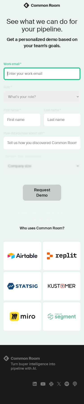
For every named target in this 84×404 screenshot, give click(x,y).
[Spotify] (67, 384)
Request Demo (42, 192)
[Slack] (51, 384)
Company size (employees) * (23, 156)
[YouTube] (43, 384)
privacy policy (55, 213)
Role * (8, 87)
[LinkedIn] (34, 384)
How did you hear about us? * (24, 133)
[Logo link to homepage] (42, 358)
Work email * (12, 64)
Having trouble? (42, 219)
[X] (59, 384)
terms (35, 213)
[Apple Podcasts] (75, 384)
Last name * (52, 110)
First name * (12, 110)
